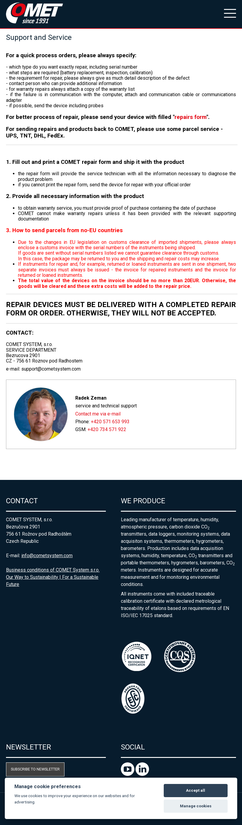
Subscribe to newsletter (35, 769)
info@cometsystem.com (47, 555)
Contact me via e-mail (98, 414)
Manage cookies (195, 806)
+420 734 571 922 (107, 429)
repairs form (190, 117)
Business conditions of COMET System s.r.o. (53, 570)
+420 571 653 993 (110, 421)
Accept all (195, 790)
